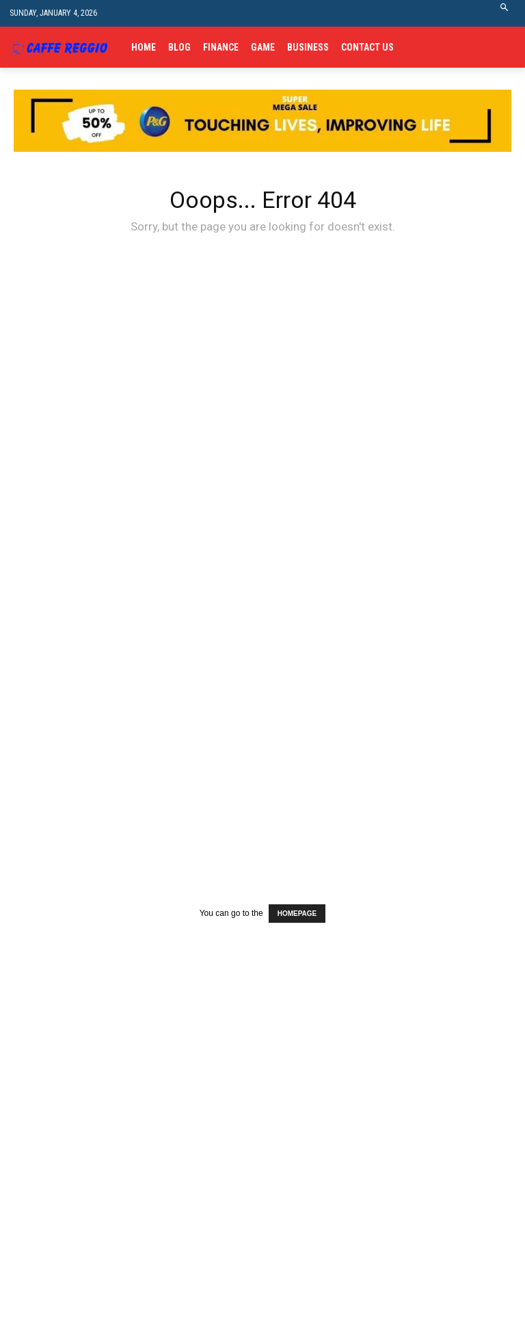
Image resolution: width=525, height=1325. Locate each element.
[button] (504, 13)
